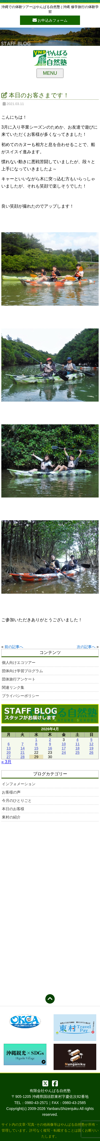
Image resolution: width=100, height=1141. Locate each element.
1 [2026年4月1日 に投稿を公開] (36, 740)
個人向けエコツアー (18, 662)
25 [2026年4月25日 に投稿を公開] (77, 752)
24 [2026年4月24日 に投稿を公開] (64, 752)
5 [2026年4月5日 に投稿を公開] (91, 740)
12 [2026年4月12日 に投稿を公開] (91, 744)
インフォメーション (18, 784)
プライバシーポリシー (20, 696)
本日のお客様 (13, 809)
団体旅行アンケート (18, 679)
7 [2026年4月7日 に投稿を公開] (23, 744)
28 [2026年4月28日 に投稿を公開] (23, 757)
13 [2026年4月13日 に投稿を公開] (9, 748)
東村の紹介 (11, 817)
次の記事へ (86, 647)
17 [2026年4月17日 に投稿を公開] (64, 748)
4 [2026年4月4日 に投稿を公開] (78, 740)
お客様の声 (11, 792)
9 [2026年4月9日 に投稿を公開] (50, 744)
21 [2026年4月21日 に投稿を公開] (23, 752)
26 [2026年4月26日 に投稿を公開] (91, 752)
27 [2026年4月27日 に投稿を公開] (9, 757)
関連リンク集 (13, 687)
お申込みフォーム (50, 20)
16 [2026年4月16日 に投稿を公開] (50, 748)
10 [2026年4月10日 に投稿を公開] (64, 744)
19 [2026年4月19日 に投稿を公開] (91, 748)
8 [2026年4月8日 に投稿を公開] (36, 744)
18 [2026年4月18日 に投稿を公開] (77, 748)
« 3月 (6, 762)
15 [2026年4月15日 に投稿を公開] (36, 748)
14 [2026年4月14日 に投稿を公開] (23, 748)
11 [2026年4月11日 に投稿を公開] (77, 744)
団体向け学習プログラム (22, 671)
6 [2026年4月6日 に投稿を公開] (8, 744)
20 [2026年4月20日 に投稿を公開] (9, 752)
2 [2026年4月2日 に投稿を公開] (50, 740)
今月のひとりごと (17, 800)
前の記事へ (14, 647)
